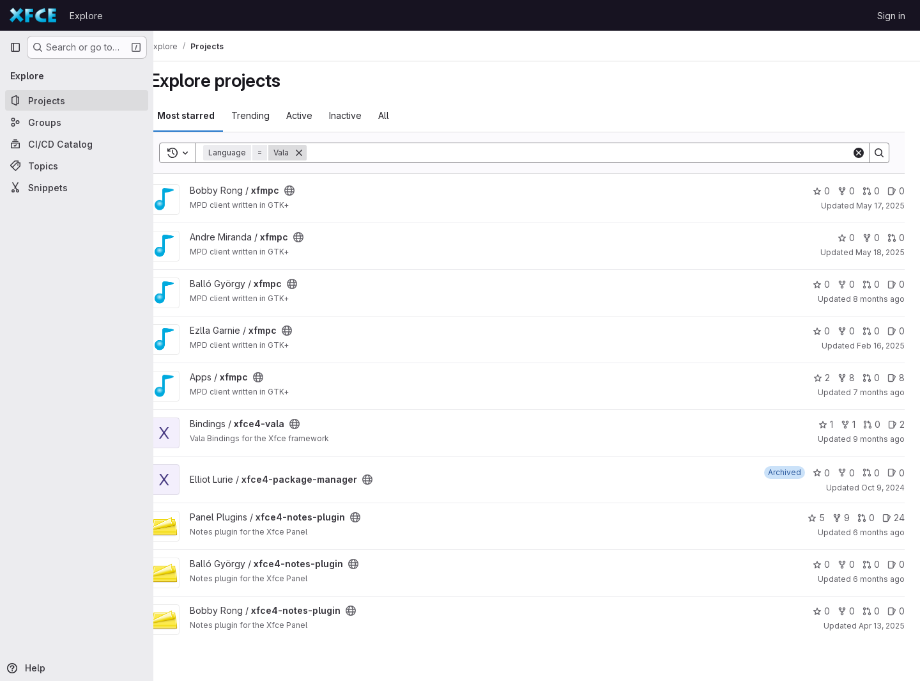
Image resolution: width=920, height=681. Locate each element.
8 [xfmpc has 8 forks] (846, 377)
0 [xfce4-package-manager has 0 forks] (846, 472)
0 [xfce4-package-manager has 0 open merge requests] (871, 472)
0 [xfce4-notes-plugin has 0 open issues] (896, 564)
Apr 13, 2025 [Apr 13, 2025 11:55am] (882, 625)
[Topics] (76, 165)
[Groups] (76, 122)
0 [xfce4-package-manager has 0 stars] (821, 472)
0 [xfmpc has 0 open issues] (896, 190)
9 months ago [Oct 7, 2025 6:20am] (879, 439)
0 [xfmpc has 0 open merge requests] (871, 190)
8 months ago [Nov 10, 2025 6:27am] (879, 299)
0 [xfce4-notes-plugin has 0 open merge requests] (866, 517)
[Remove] (318, 152)
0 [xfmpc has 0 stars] (821, 190)
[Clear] (858, 152)
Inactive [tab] (365, 115)
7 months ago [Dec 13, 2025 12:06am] (879, 392)
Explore (86, 15)
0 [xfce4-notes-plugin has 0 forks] (846, 564)
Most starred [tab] (205, 115)
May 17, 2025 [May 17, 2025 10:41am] (880, 205)
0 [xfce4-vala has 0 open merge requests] (871, 424)
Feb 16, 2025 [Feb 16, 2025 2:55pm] (881, 345)
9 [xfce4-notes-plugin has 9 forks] (841, 517)
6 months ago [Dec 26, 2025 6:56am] (879, 532)
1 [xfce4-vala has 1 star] (825, 424)
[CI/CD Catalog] (76, 144)
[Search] (589, 152)
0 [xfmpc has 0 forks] (846, 190)
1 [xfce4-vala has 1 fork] (848, 424)
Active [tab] (319, 115)
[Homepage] (33, 15)
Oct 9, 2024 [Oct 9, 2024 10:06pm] (883, 487)
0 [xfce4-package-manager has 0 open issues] (896, 472)
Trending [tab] (270, 115)
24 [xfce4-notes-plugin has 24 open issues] (893, 517)
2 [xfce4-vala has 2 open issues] (896, 424)
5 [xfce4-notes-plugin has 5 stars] (816, 517)
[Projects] (76, 100)
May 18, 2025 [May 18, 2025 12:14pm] (880, 252)
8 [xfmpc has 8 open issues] (896, 377)
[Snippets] (76, 187)
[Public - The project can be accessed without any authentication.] (309, 190)
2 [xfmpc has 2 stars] (821, 377)
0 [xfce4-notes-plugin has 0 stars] (821, 564)
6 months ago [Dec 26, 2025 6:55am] (879, 579)
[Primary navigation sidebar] (15, 47)
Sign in (891, 15)
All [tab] (403, 115)
